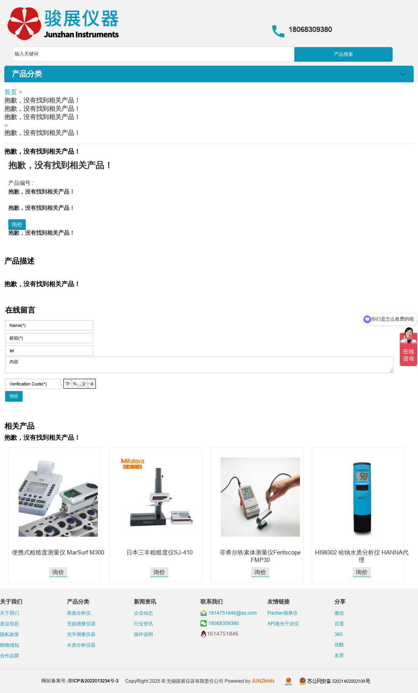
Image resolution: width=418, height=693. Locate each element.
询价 (17, 224)
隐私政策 (9, 634)
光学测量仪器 (81, 634)
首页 (10, 91)
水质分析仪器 (81, 645)
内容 (199, 365)
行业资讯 (143, 624)
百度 (339, 624)
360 (338, 634)
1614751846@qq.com (232, 613)
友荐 (339, 655)
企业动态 (143, 613)
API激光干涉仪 (283, 624)
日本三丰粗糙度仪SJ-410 (159, 552)
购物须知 (9, 645)
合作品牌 (9, 656)
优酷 (339, 644)
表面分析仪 (79, 613)
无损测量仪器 (81, 624)
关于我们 (9, 613)
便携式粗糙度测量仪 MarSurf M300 (58, 552)
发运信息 (9, 624)
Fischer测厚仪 (282, 613)
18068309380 (223, 623)
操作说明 (143, 634)
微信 (339, 613)
